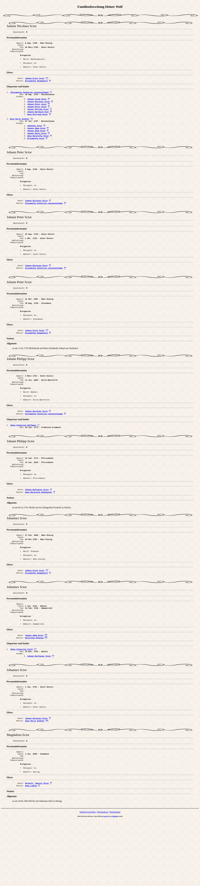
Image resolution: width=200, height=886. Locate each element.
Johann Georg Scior (37, 146)
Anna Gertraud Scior (37, 123)
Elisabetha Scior (36, 151)
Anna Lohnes (31, 852)
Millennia (115, 883)
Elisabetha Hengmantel (36, 86)
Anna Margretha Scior (38, 148)
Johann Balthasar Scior (37, 531)
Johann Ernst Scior (35, 83)
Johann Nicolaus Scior (38, 108)
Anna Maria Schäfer (35, 782)
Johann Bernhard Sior (38, 120)
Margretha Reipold (34, 691)
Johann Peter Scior (37, 111)
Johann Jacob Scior (37, 105)
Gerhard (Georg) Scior (37, 849)
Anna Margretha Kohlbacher (38, 534)
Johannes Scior (34, 137)
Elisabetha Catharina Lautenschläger (44, 222)
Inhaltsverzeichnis (88, 879)
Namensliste (114, 879)
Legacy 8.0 (106, 883)
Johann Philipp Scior (38, 117)
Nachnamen (102, 879)
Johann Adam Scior (36, 140)
